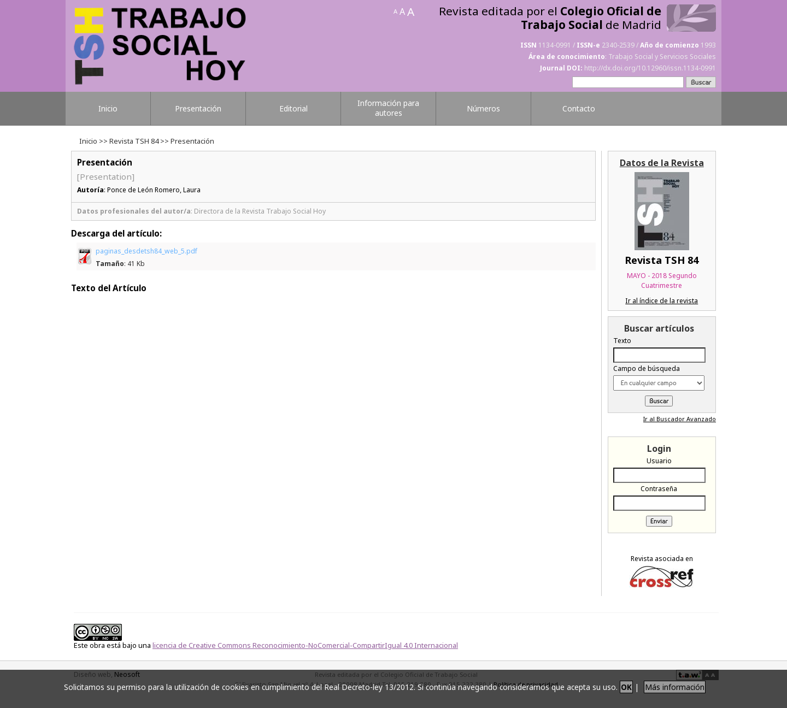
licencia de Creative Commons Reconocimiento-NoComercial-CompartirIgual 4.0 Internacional (305, 645)
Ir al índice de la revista (661, 300)
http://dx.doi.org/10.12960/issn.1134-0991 (650, 68)
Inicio (88, 141)
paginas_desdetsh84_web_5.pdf (146, 257)
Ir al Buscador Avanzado (679, 419)
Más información (674, 687)
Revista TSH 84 (133, 141)
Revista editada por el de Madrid (550, 18)
